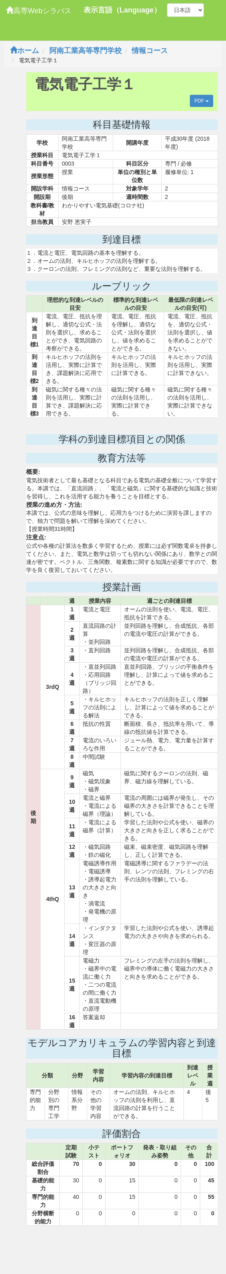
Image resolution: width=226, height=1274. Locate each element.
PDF (201, 101)
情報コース (150, 51)
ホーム (24, 51)
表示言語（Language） (122, 10)
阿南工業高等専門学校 (85, 51)
